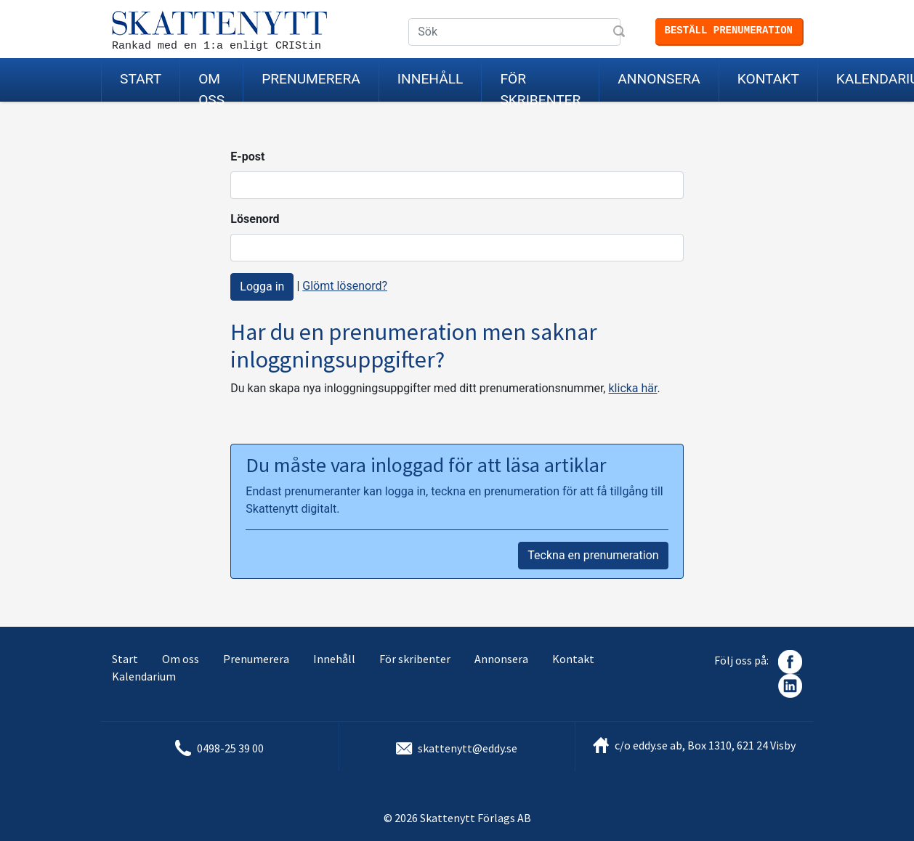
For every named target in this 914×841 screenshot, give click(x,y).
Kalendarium (144, 676)
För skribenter (540, 86)
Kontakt (768, 78)
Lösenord (254, 219)
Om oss (211, 86)
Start (140, 78)
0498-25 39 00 (230, 748)
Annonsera (659, 78)
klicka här (632, 388)
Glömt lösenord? (344, 286)
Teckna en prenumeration (592, 555)
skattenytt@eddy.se (467, 748)
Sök (620, 32)
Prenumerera (311, 78)
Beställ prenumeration (729, 30)
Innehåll (430, 78)
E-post (247, 156)
